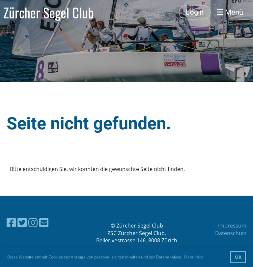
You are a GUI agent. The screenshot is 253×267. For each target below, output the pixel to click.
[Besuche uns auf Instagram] (33, 222)
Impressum (232, 225)
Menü (230, 12)
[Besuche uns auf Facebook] (11, 222)
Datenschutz (230, 233)
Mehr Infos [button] (194, 257)
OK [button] (238, 257)
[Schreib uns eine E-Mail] (43, 222)
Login (195, 12)
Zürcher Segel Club (48, 12)
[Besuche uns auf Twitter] (22, 222)
